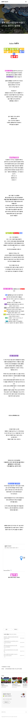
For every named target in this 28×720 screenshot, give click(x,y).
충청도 (7, 634)
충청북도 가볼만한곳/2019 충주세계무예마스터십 (11, 637)
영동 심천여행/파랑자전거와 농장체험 (11, 650)
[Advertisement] (14, 608)
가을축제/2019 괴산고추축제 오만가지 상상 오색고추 (11, 642)
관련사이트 (3, 712)
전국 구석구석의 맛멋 (7, 699)
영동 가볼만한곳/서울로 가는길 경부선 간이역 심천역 (10, 655)
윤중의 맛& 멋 (4, 1)
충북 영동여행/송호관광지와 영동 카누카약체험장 (10, 646)
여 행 (5, 634)
